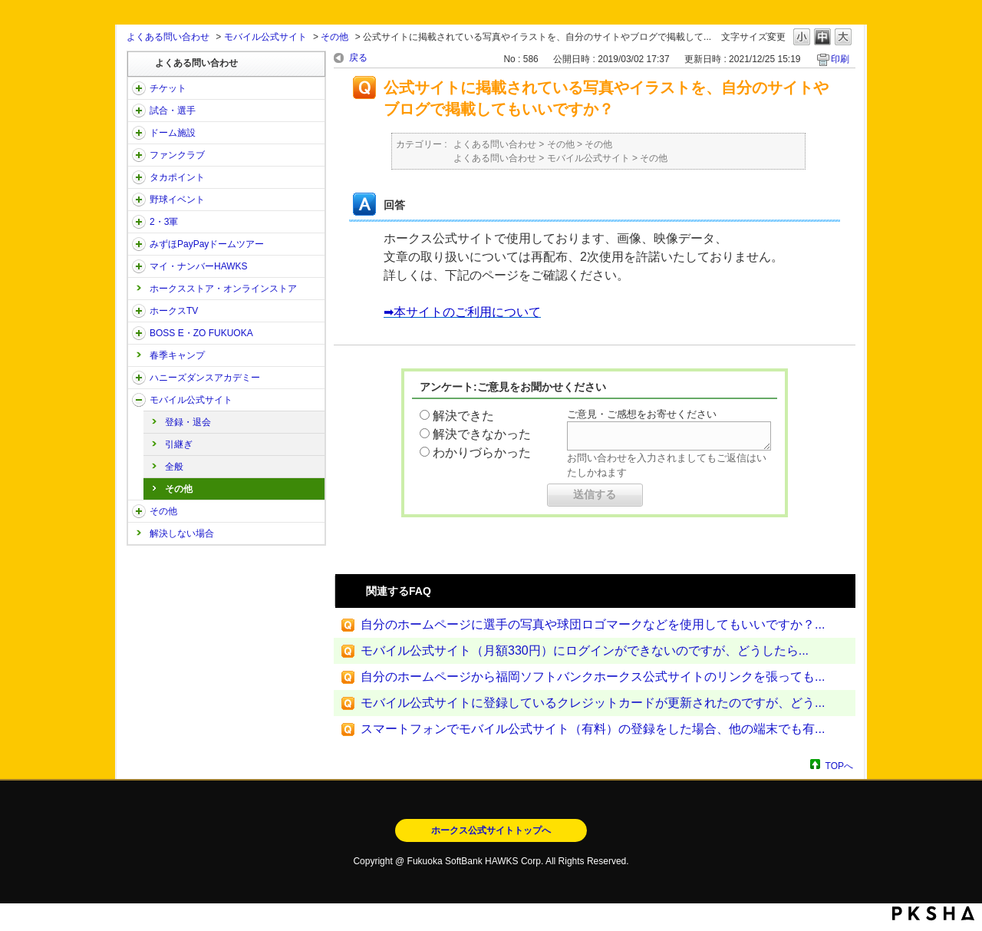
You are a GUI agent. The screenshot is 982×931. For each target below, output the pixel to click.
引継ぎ (179, 444)
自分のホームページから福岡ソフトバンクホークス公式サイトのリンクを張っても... (593, 676)
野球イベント (177, 199)
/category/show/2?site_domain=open (139, 88)
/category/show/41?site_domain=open (139, 177)
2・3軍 (164, 221)
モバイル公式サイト (265, 36)
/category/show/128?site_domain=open (139, 333)
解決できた (463, 415)
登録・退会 (188, 422)
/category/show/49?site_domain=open (139, 511)
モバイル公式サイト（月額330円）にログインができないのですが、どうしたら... (585, 650)
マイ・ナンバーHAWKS (199, 266)
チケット (168, 88)
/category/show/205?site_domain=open (139, 311)
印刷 (840, 59)
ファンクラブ (177, 155)
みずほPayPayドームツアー (207, 244)
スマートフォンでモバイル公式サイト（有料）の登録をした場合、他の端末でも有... (593, 728)
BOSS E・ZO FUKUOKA (201, 333)
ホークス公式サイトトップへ (491, 830)
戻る (358, 57)
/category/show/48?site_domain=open (139, 400)
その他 (334, 36)
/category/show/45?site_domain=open (139, 244)
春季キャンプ (177, 355)
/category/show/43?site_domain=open (139, 222)
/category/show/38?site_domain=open (139, 110)
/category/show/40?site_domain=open (139, 155)
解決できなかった (482, 434)
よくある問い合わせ (168, 36)
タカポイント (177, 177)
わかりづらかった (482, 452)
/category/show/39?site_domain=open (139, 133)
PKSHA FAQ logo (933, 913)
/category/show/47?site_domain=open (139, 378)
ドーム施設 (173, 132)
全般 (174, 466)
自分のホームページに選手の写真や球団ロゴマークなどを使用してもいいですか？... (593, 624)
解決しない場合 (182, 533)
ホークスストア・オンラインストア (223, 288)
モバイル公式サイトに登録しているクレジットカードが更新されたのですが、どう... (593, 702)
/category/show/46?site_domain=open (139, 266)
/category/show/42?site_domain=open (139, 199)
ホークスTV (174, 310)
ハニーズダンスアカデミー (205, 377)
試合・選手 (173, 110)
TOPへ (839, 766)
